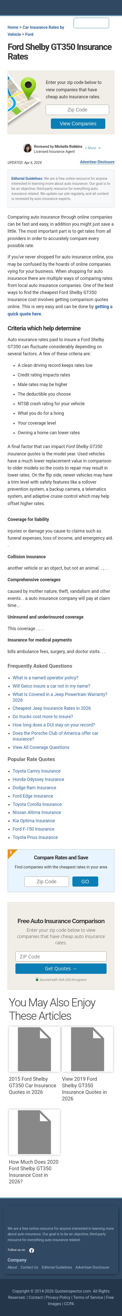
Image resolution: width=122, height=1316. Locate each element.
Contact (36, 1297)
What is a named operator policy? (45, 677)
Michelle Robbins (69, 146)
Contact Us (29, 1267)
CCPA (69, 1303)
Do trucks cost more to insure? (43, 716)
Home (13, 27)
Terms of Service (88, 1297)
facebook (31, 1250)
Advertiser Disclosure (97, 162)
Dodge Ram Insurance (34, 787)
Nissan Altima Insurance (37, 812)
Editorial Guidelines (26, 179)
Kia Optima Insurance (34, 820)
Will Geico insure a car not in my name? (51, 686)
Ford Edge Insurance (33, 796)
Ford (29, 34)
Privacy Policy (58, 1297)
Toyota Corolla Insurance (37, 804)
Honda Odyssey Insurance (38, 779)
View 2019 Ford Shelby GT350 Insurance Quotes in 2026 (87, 1064)
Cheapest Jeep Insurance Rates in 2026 (52, 708)
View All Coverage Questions (41, 747)
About (12, 1267)
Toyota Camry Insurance (36, 771)
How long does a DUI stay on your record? (54, 724)
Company (17, 1260)
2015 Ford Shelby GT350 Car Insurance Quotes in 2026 (34, 1061)
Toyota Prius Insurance (35, 837)
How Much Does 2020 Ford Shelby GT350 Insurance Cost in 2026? (34, 1147)
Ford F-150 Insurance (33, 829)
